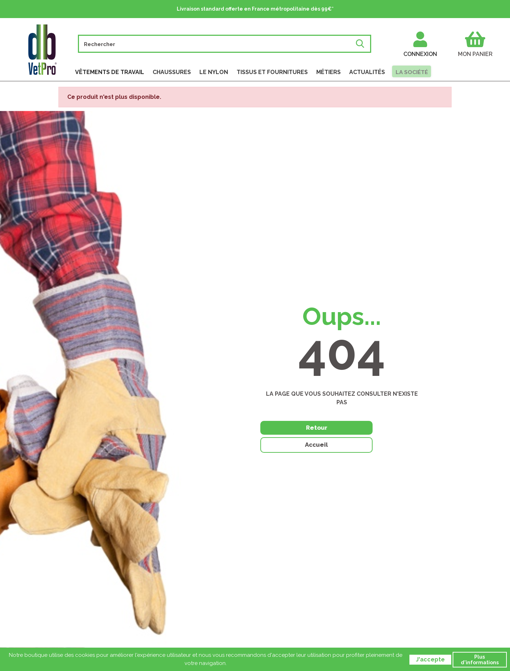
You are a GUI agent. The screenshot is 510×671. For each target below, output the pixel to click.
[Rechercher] (217, 44)
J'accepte (430, 659)
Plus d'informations (480, 659)
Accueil (386, 437)
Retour (297, 436)
